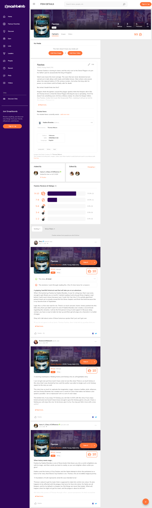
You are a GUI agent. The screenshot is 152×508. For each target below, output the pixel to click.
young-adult (41, 149)
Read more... (42, 105)
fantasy (48, 149)
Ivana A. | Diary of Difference (50, 172)
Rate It (85, 262)
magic (54, 149)
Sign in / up (12, 126)
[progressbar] (62, 193)
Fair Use (36, 158)
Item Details (47, 4)
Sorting (37, 229)
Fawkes (54, 261)
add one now (64, 114)
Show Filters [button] (50, 229)
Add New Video (75, 53)
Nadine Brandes (56, 265)
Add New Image (56, 53)
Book (53, 272)
